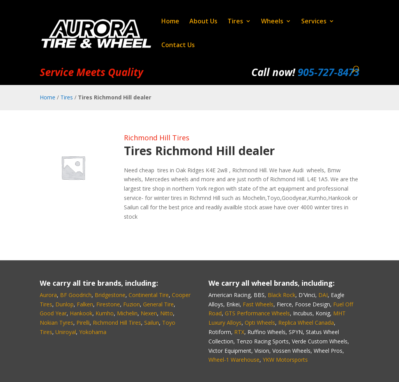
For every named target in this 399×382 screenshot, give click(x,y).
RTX (239, 332)
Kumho (104, 313)
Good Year (53, 313)
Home (170, 21)
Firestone (108, 304)
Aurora (48, 295)
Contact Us (178, 45)
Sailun (151, 322)
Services (314, 21)
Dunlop (64, 304)
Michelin (127, 313)
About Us (203, 21)
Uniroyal (65, 332)
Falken (85, 304)
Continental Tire (149, 295)
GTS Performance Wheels (257, 313)
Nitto (166, 313)
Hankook (81, 313)
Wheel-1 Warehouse (234, 359)
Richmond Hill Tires (156, 137)
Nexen (149, 313)
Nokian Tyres (56, 322)
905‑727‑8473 (328, 72)
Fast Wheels (258, 304)
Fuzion (131, 304)
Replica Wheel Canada (306, 322)
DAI (323, 295)
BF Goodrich (76, 295)
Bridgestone (110, 295)
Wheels (272, 21)
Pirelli (83, 322)
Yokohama (92, 332)
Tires (235, 21)
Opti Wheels (260, 322)
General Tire (158, 304)
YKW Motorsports (285, 359)
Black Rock (281, 295)
